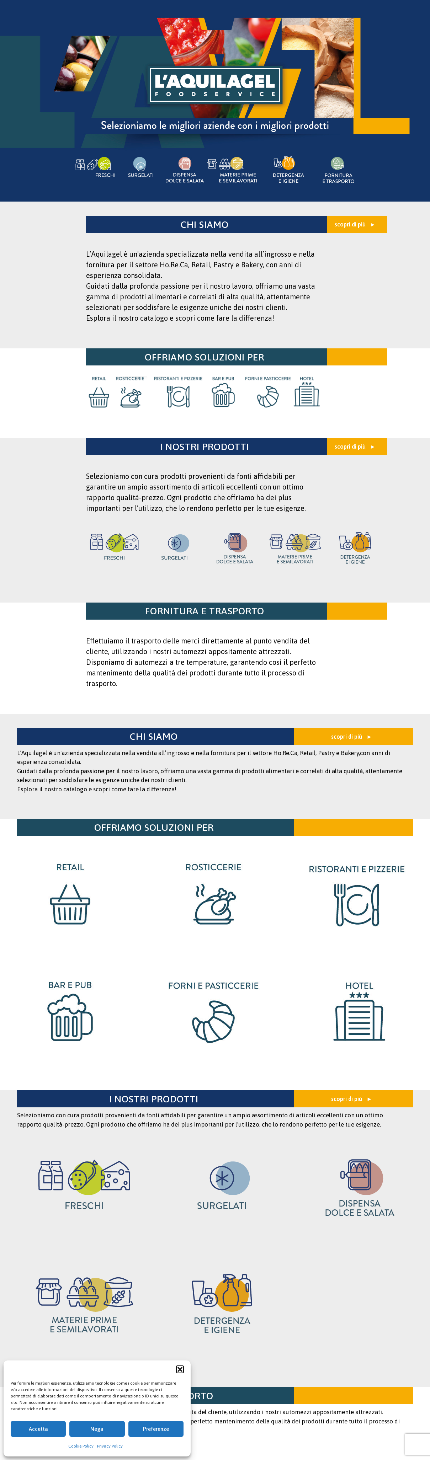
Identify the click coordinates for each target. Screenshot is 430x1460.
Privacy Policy (110, 1446)
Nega (96, 1429)
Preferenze (156, 1429)
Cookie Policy (81, 1446)
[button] (180, 1369)
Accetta (38, 1429)
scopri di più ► (355, 224)
